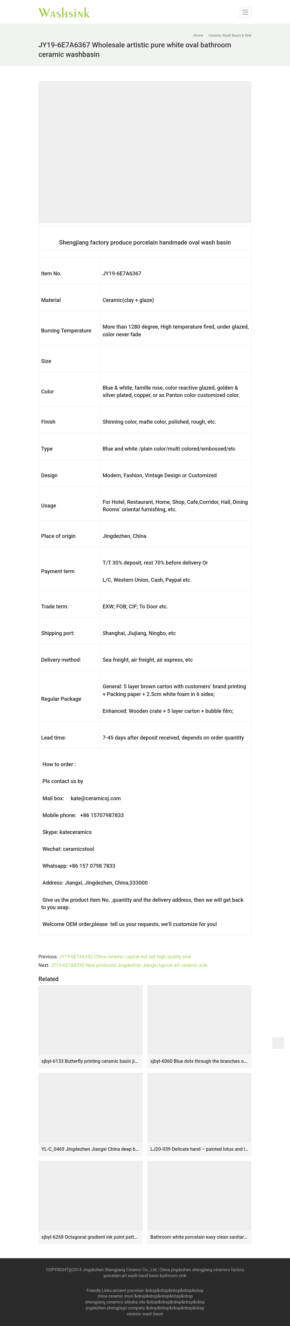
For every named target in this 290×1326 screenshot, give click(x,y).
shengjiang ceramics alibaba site (115, 1302)
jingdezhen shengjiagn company (115, 1308)
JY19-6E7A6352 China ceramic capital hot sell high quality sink (125, 956)
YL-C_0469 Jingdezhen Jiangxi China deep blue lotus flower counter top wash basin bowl (90, 1149)
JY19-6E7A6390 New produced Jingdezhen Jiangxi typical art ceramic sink (129, 965)
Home (198, 35)
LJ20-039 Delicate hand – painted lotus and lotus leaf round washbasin (199, 1149)
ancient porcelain (129, 1290)
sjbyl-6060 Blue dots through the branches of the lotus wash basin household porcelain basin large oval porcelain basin (199, 1061)
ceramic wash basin (145, 1313)
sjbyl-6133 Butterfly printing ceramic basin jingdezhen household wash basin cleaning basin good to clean (90, 1061)
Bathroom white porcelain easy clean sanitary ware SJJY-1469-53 (199, 1237)
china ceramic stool (115, 1296)
